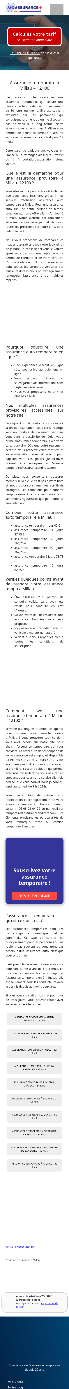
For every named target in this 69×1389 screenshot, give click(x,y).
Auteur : (10, 1246)
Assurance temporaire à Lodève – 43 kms (34, 1035)
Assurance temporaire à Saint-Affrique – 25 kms (34, 1019)
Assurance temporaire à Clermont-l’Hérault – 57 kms (34, 1133)
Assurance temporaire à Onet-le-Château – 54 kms (34, 1084)
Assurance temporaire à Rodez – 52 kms (34, 1051)
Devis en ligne (34, 896)
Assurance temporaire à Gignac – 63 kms (34, 1165)
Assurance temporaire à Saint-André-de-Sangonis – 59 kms (34, 1149)
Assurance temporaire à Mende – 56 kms (34, 1116)
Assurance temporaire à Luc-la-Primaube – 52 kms (34, 1067)
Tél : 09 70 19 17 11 (25, 53)
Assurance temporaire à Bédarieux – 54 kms (34, 1100)
